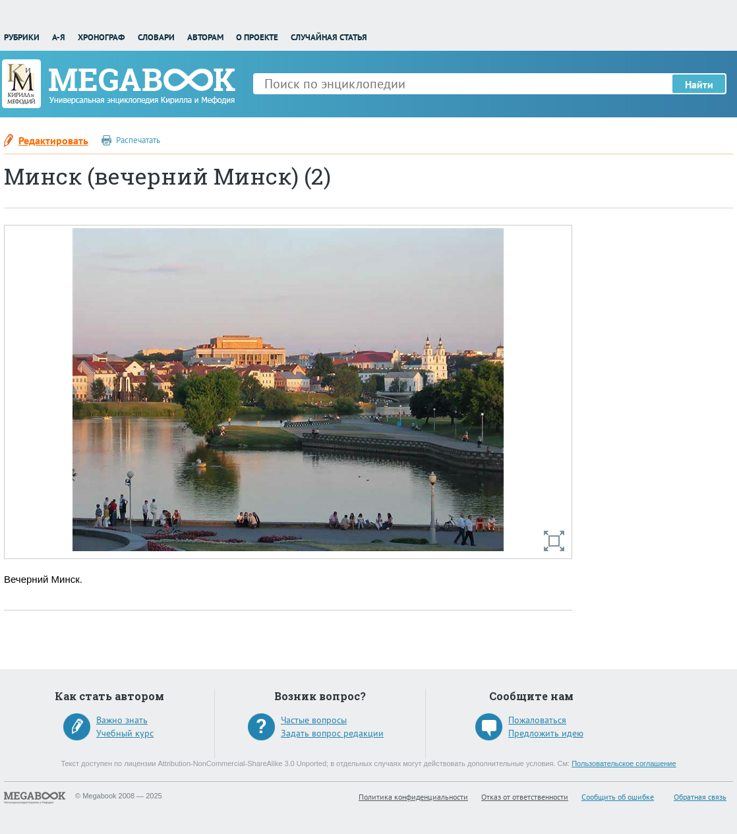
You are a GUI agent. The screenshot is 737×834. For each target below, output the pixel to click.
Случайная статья (329, 37)
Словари (156, 37)
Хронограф (101, 37)
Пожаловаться (537, 720)
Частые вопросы (314, 720)
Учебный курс (125, 733)
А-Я (58, 37)
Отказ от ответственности (524, 797)
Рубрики (22, 37)
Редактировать (53, 140)
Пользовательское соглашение (624, 763)
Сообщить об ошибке (617, 797)
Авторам (205, 37)
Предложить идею (545, 733)
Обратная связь (700, 797)
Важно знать (122, 720)
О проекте (257, 37)
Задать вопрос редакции (332, 733)
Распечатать (138, 140)
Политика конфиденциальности (413, 797)
